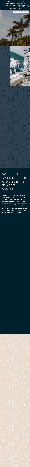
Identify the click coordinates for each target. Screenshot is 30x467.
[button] (2, 9)
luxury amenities (18, 204)
